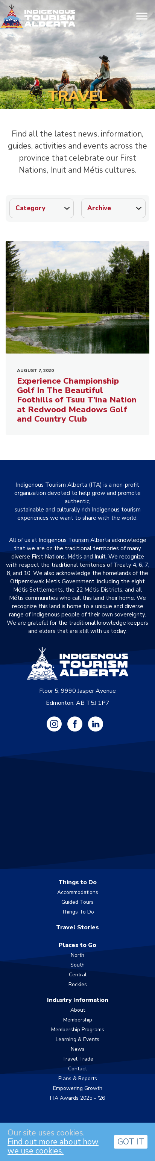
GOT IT (130, 1142)
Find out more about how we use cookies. (53, 1146)
